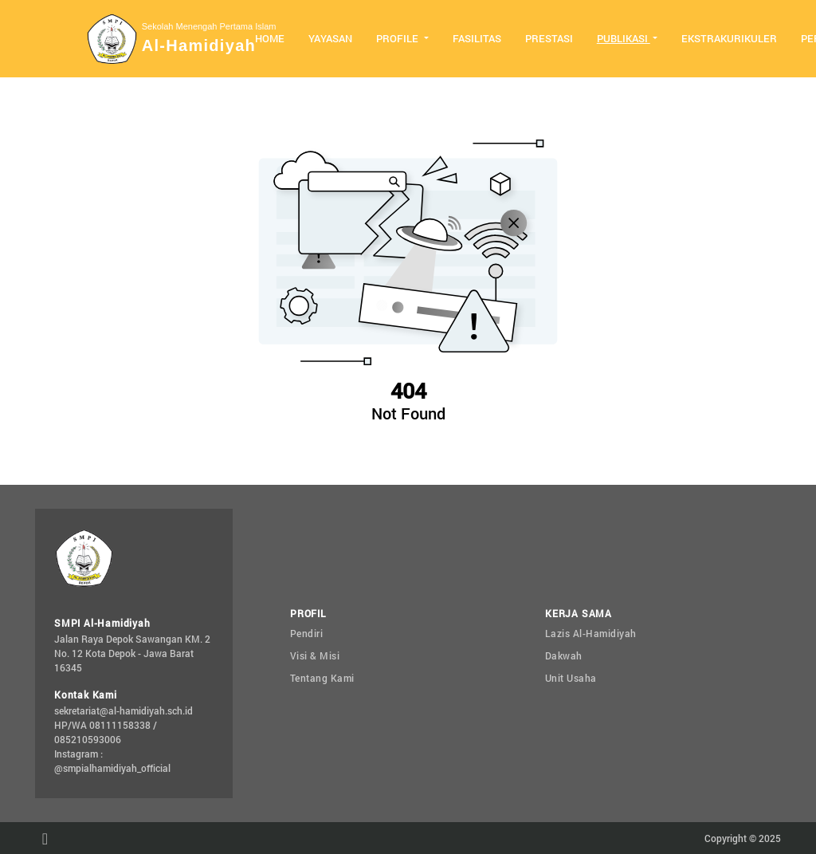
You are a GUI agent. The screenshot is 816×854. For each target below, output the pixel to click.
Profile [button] (398, 38)
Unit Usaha (571, 677)
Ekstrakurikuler (729, 38)
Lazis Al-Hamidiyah (591, 633)
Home (269, 38)
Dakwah (564, 655)
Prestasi (549, 38)
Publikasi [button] (623, 38)
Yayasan (330, 38)
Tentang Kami (322, 677)
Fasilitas (477, 38)
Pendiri (307, 633)
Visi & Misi (315, 655)
